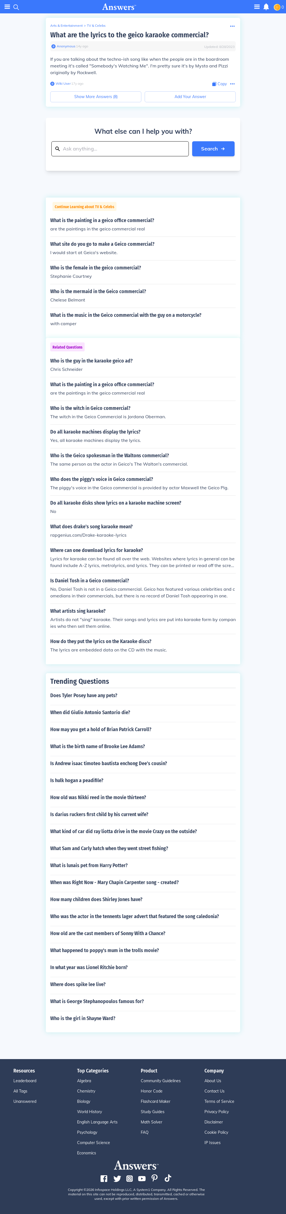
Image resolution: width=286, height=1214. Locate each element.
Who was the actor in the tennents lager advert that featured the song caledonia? (134, 916)
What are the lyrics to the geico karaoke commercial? (129, 35)
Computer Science (93, 1142)
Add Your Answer (190, 96)
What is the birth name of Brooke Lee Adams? (97, 746)
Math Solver (151, 1122)
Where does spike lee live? (78, 984)
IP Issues (212, 1142)
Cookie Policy (216, 1132)
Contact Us (214, 1091)
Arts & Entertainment (66, 25)
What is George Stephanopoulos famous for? (97, 1001)
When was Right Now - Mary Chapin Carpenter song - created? (114, 882)
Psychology (87, 1132)
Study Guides (153, 1111)
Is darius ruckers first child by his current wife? (99, 814)
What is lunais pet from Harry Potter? (89, 865)
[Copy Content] (219, 84)
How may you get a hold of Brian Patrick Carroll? (100, 729)
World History (89, 1111)
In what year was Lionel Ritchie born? (89, 967)
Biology (83, 1101)
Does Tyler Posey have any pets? (83, 695)
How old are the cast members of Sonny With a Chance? (107, 933)
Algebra (84, 1080)
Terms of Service (219, 1101)
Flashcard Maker (155, 1101)
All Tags (20, 1091)
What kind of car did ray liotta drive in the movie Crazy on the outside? (123, 831)
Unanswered (24, 1101)
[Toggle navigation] (257, 6)
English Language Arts (97, 1122)
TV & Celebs (96, 25)
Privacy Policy (216, 1111)
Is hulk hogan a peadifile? (76, 780)
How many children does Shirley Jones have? (96, 899)
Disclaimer (213, 1122)
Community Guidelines (161, 1080)
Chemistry (86, 1091)
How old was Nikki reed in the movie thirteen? (98, 797)
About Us (212, 1080)
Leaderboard (24, 1080)
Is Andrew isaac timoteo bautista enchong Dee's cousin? (108, 763)
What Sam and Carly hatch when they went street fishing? (109, 848)
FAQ (145, 1132)
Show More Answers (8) (96, 96)
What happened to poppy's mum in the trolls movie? (104, 950)
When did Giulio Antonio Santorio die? (90, 712)
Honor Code (152, 1091)
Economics (86, 1152)
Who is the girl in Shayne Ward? (82, 1018)
